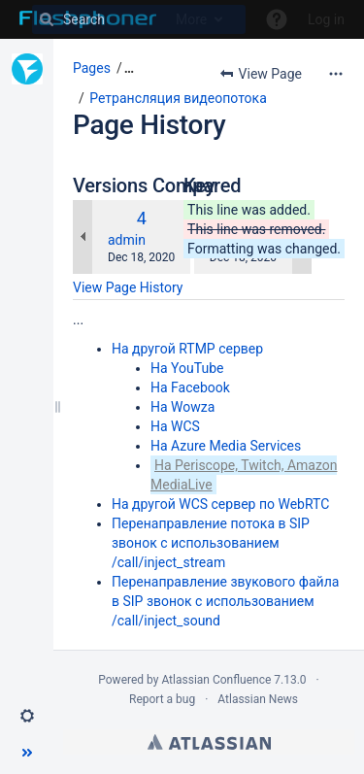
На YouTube (186, 368)
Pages (92, 68)
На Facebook (190, 387)
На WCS (175, 426)
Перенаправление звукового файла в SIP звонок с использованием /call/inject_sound (225, 601)
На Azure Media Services (225, 446)
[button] (27, 715)
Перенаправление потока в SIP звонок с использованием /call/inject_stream (211, 543)
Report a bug (162, 699)
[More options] (335, 73)
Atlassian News (257, 699)
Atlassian (209, 742)
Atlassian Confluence (216, 680)
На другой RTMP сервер (187, 348)
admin (127, 240)
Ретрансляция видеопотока (178, 98)
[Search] (139, 19)
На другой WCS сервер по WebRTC (220, 504)
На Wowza (182, 407)
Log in (326, 19)
